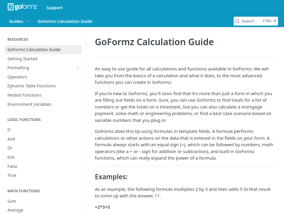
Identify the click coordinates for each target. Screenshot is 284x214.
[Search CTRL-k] (256, 21)
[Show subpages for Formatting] (78, 67)
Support (55, 7)
